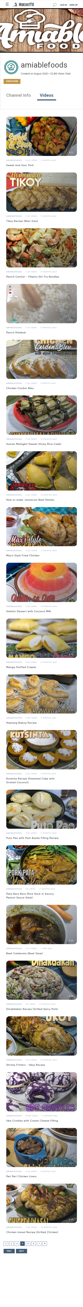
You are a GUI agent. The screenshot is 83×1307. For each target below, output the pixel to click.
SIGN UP (74, 5)
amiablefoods (14, 160)
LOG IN (63, 5)
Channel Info (18, 95)
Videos (46, 95)
